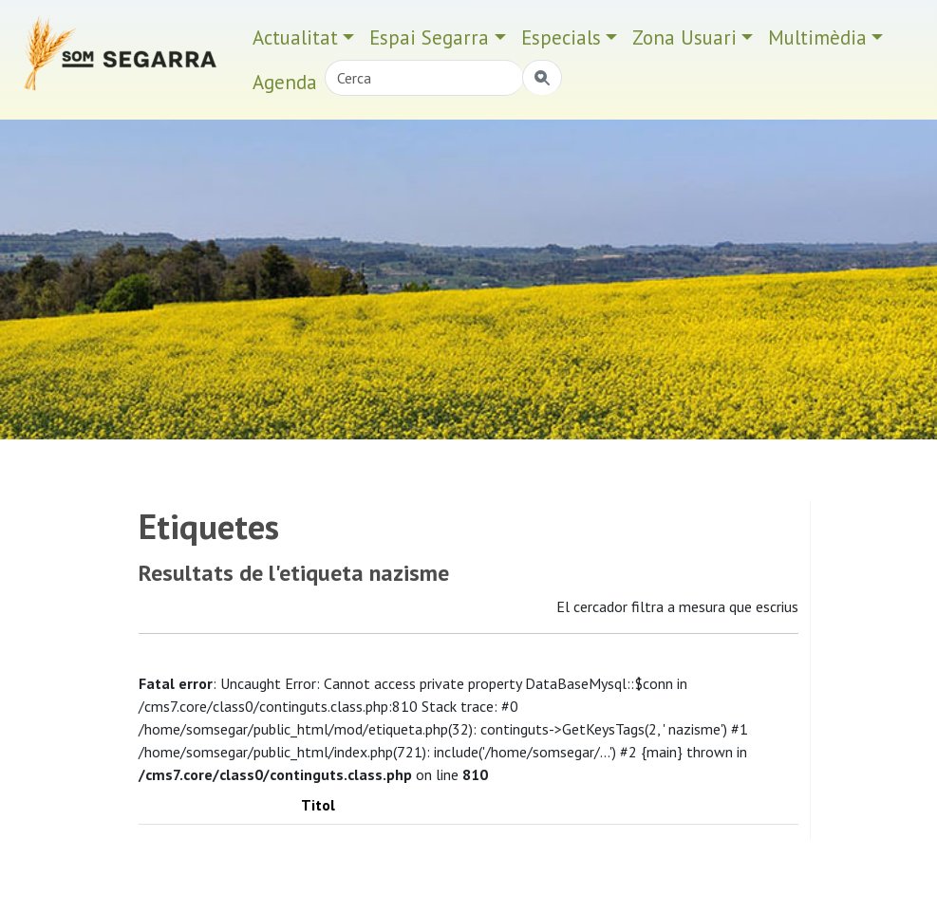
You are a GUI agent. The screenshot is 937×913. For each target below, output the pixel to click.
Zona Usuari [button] (684, 37)
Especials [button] (561, 37)
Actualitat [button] (295, 37)
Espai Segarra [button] (429, 37)
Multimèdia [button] (817, 37)
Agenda (285, 82)
